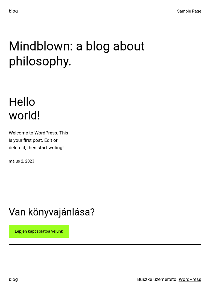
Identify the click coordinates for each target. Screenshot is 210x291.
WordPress (190, 279)
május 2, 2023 (21, 161)
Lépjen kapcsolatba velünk (39, 231)
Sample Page (189, 11)
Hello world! (24, 108)
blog (13, 11)
